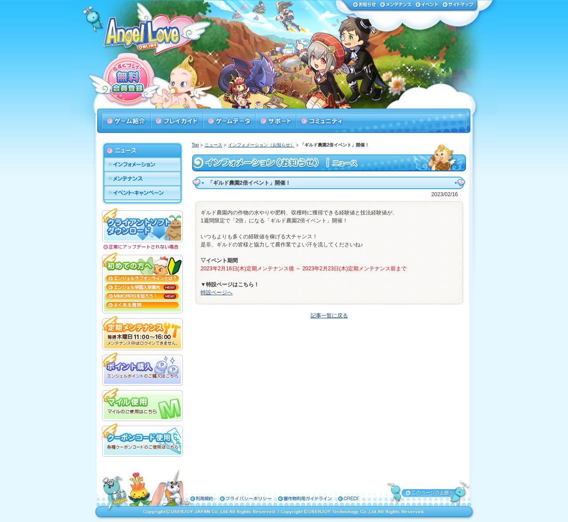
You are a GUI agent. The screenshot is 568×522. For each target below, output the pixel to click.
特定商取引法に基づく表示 (332, 498)
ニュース (213, 144)
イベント (427, 4)
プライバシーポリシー (232, 498)
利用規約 (197, 498)
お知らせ (364, 4)
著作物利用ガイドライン (280, 498)
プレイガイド (176, 121)
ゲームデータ (229, 121)
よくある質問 (142, 307)
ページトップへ (429, 492)
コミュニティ (321, 121)
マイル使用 (142, 403)
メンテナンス (396, 4)
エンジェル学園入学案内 (142, 287)
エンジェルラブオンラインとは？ (142, 278)
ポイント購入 (142, 368)
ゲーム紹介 (126, 121)
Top (195, 144)
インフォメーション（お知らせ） (261, 144)
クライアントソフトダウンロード (142, 224)
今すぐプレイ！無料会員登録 (129, 80)
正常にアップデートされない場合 (142, 247)
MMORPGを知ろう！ (142, 296)
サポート (275, 121)
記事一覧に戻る (329, 315)
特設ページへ (217, 292)
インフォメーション (142, 165)
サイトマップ (458, 4)
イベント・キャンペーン (142, 193)
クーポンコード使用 (142, 439)
